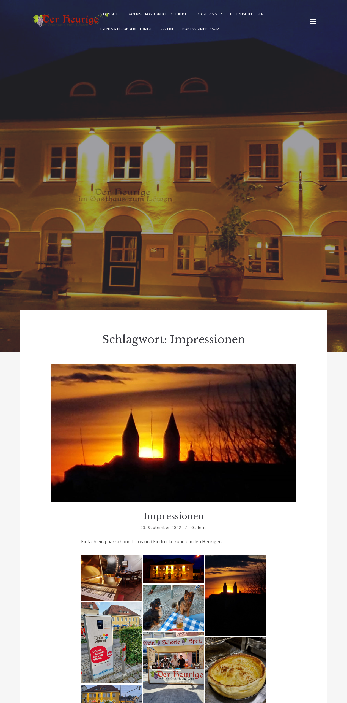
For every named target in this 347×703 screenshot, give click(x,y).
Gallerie (199, 527)
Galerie (167, 28)
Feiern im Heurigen (247, 14)
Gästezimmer (210, 14)
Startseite (110, 14)
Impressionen (174, 516)
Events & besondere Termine (126, 28)
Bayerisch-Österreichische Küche (158, 14)
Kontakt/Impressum (200, 28)
